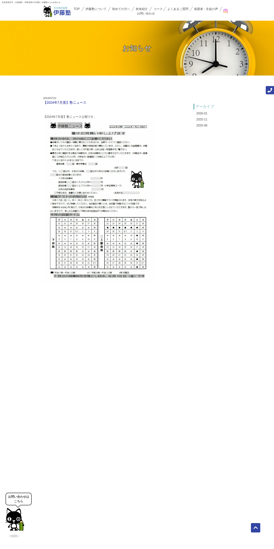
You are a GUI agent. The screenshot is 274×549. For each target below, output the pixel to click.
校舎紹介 (142, 9)
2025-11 (202, 119)
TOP (77, 9)
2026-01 (202, 113)
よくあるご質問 (177, 9)
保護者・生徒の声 (206, 9)
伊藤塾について (95, 9)
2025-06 (202, 125)
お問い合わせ (146, 13)
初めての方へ (121, 9)
